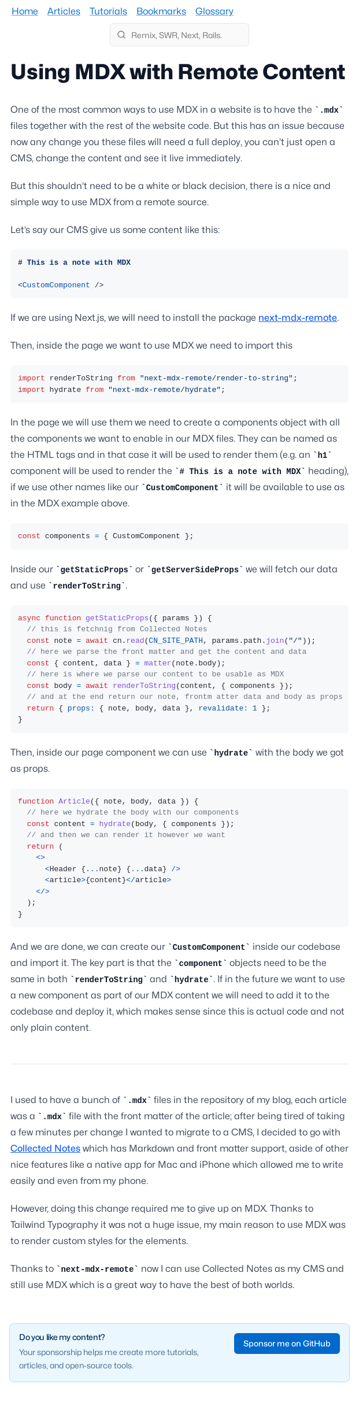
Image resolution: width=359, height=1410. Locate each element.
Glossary (214, 11)
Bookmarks (161, 11)
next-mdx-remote (297, 317)
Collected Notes (45, 1148)
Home (25, 11)
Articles (63, 11)
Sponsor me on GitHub (287, 1343)
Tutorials (108, 11)
